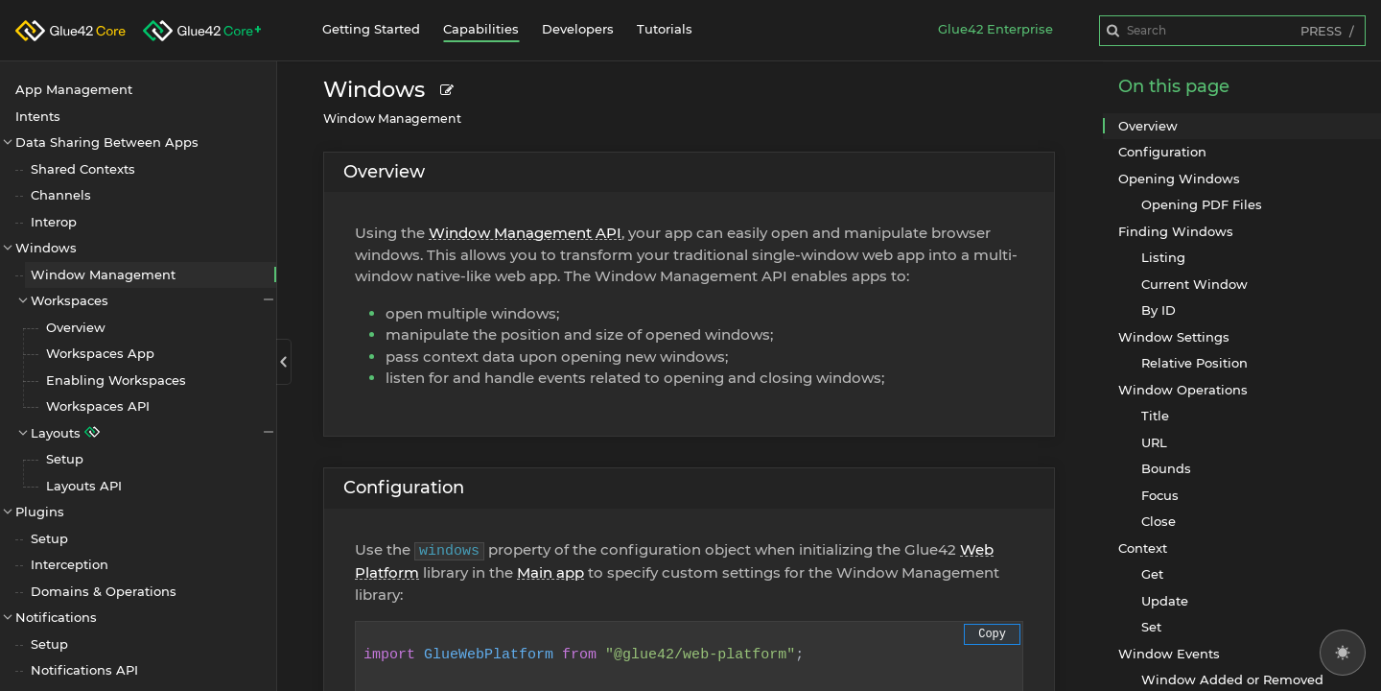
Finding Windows (1175, 231)
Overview (75, 327)
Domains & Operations (103, 591)
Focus (1160, 495)
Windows (46, 247)
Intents (37, 116)
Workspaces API (98, 406)
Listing (1163, 257)
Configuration (403, 487)
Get (1152, 574)
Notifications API (84, 670)
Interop (54, 221)
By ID (1158, 310)
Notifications (56, 617)
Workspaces (153, 300)
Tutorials (664, 28)
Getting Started (371, 28)
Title (1155, 415)
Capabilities (481, 28)
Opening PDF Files (1201, 204)
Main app (550, 572)
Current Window (1194, 284)
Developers (578, 28)
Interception (69, 564)
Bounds (1166, 468)
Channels (61, 195)
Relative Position (1194, 362)
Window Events (1169, 653)
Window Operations (1183, 389)
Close (1158, 521)
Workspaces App (100, 353)
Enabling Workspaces (116, 380)
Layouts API (84, 485)
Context (1142, 548)
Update (1164, 600)
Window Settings (1173, 337)
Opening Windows (1179, 178)
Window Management (103, 274)
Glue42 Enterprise (995, 28)
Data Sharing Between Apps (107, 142)
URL (1154, 442)
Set (1151, 626)
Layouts (153, 432)
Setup (64, 458)
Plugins (39, 511)
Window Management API (525, 233)
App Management (73, 89)
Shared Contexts (83, 169)
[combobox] (1232, 30)
